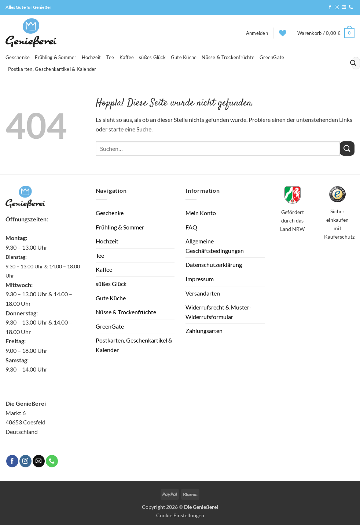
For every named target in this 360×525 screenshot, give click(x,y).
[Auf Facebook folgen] (330, 7)
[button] (257, 33)
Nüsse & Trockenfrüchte (228, 57)
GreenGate (272, 57)
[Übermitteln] (353, 63)
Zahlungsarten (204, 330)
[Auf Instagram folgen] (337, 7)
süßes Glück (152, 57)
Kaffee (127, 57)
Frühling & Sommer (55, 57)
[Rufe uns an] (351, 7)
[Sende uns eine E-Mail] (344, 7)
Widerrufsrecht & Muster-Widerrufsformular (218, 312)
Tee (110, 57)
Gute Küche (184, 57)
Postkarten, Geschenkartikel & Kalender (52, 69)
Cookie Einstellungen (180, 515)
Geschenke (17, 57)
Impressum (199, 278)
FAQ (191, 227)
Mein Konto (200, 212)
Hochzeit (91, 57)
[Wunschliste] (282, 33)
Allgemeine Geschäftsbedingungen (214, 246)
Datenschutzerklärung (213, 264)
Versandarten (202, 293)
